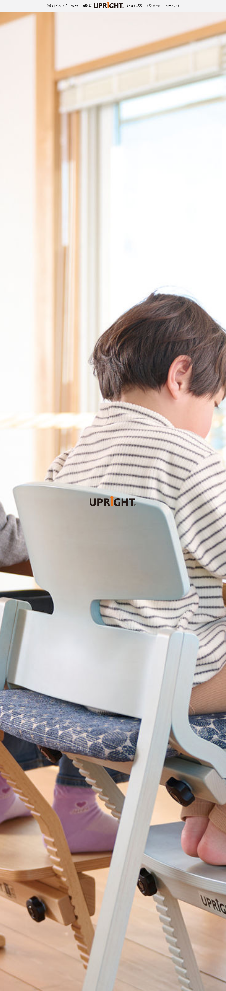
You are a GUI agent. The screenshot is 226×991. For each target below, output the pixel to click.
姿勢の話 (87, 5)
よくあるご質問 (134, 5)
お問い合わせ (153, 5)
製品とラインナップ (57, 5)
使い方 (74, 5)
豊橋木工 (42, 6)
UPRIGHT (109, 6)
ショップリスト (172, 5)
